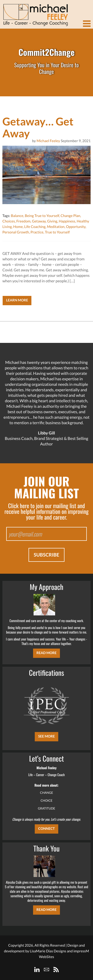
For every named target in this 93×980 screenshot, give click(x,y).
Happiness (67, 221)
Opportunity (75, 227)
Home (18, 227)
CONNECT (46, 829)
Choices (8, 221)
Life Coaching (35, 227)
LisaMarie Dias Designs (48, 951)
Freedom (23, 221)
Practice (36, 232)
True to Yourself (57, 232)
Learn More (17, 300)
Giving (52, 221)
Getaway (39, 221)
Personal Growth (15, 232)
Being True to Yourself (42, 216)
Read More (46, 653)
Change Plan (70, 216)
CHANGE (46, 792)
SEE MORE (46, 736)
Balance (17, 216)
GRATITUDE (46, 808)
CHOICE (46, 800)
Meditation (55, 227)
